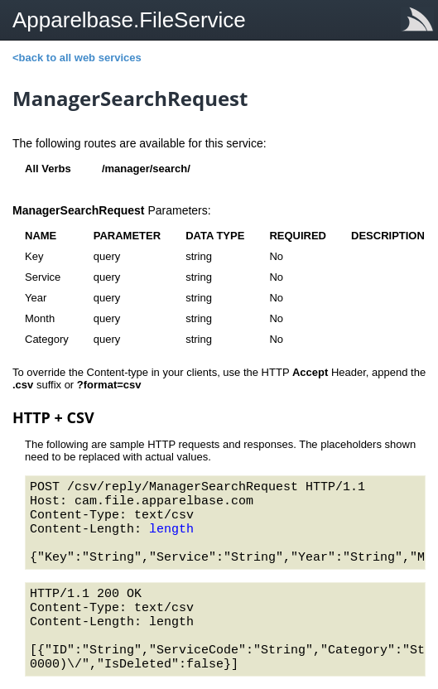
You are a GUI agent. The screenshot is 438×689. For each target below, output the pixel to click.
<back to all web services (77, 57)
